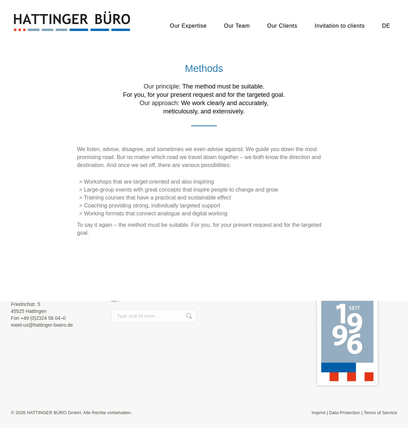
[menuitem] (386, 22)
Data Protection (344, 412)
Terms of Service (380, 412)
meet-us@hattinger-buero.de (42, 325)
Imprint (318, 412)
